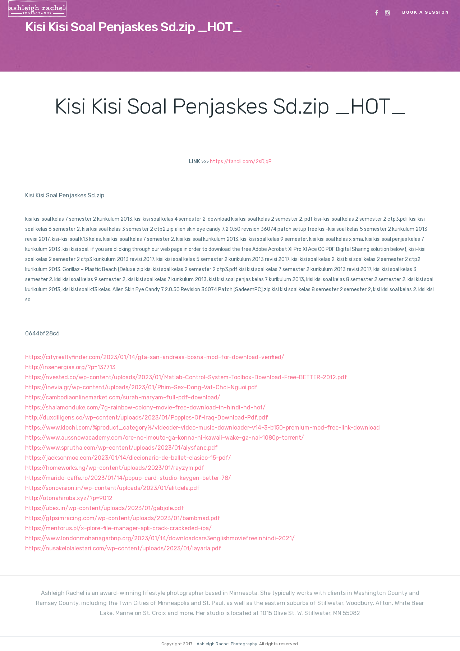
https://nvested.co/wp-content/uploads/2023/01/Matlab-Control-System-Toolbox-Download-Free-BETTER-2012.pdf (186, 377)
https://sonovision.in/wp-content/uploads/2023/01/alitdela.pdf (112, 488)
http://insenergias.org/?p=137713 (70, 367)
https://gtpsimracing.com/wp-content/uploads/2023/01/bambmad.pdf (122, 518)
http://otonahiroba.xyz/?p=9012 (68, 498)
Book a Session (425, 12)
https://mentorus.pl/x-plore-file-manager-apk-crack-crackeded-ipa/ (118, 528)
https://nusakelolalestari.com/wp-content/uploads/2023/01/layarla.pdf (123, 548)
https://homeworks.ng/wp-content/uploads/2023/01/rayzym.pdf (114, 467)
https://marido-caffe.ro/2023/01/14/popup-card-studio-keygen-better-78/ (128, 478)
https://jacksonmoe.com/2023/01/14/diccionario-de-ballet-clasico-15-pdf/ (128, 457)
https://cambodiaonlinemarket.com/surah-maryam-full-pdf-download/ (122, 397)
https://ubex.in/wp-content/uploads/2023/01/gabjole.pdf (104, 508)
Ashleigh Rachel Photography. (227, 643)
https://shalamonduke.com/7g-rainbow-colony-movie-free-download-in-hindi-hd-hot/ (145, 407)
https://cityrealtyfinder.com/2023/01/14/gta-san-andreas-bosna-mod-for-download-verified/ (154, 357)
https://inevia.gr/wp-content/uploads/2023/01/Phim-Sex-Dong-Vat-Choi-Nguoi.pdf (141, 387)
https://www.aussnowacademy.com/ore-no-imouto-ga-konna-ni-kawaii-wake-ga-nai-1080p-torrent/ (164, 437)
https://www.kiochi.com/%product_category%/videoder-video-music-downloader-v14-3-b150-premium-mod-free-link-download (202, 427)
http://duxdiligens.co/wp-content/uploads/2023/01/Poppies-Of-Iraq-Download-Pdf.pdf (146, 417)
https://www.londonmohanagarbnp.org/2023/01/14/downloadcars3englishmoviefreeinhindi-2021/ (160, 538)
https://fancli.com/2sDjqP (241, 162)
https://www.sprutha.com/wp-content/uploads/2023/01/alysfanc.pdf (121, 447)
